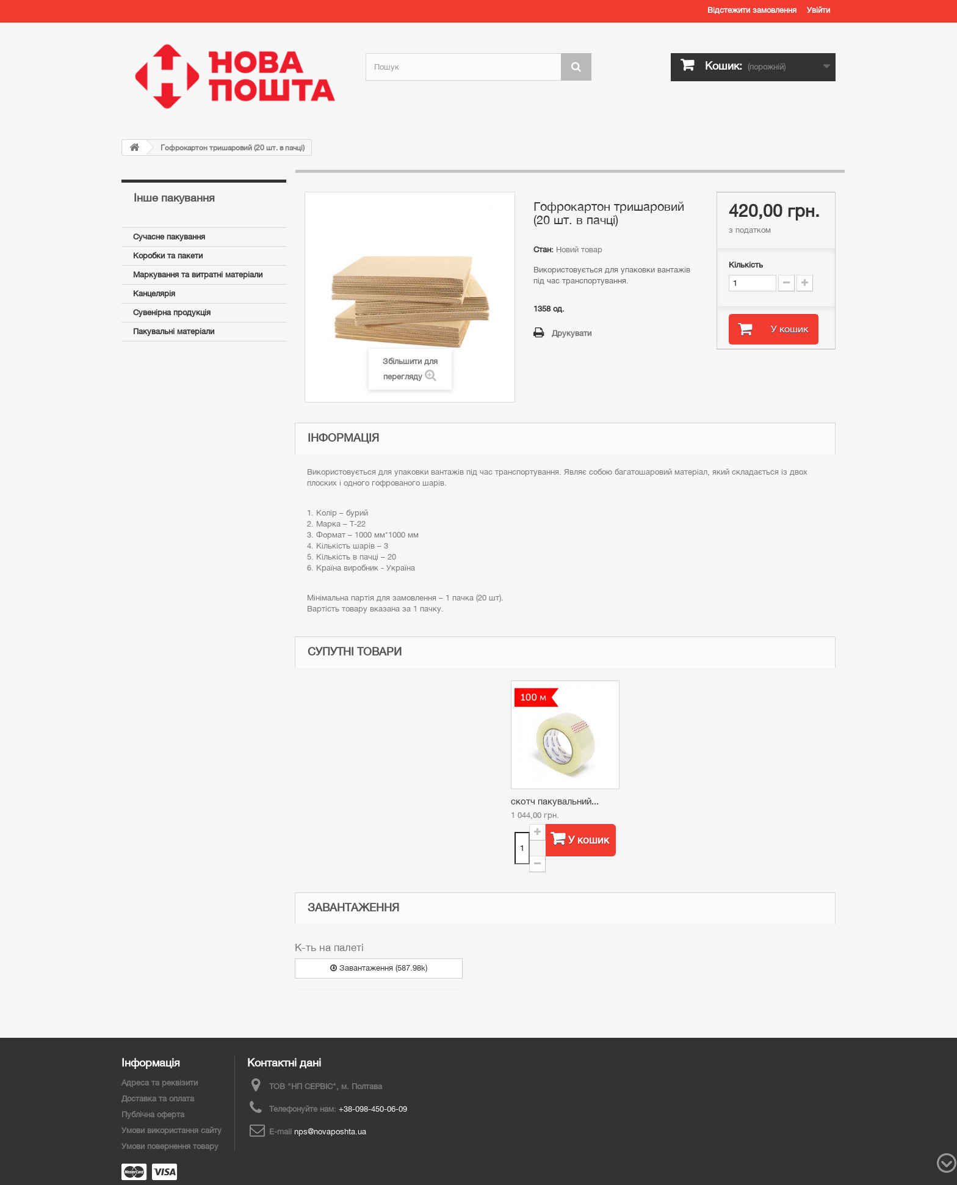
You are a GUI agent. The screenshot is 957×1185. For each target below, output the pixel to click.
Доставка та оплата (157, 1098)
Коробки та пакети (168, 255)
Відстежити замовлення (751, 10)
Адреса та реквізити (159, 1082)
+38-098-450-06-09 (373, 1109)
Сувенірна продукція (172, 312)
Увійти (818, 10)
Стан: (543, 249)
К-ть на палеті (329, 947)
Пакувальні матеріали (173, 331)
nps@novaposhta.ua (330, 1131)
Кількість (746, 264)
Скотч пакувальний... (555, 801)
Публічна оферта (152, 1114)
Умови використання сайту (171, 1130)
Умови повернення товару (169, 1146)
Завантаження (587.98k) (378, 967)
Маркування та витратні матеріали (197, 274)
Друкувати (571, 333)
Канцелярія (154, 293)
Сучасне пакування (169, 236)
